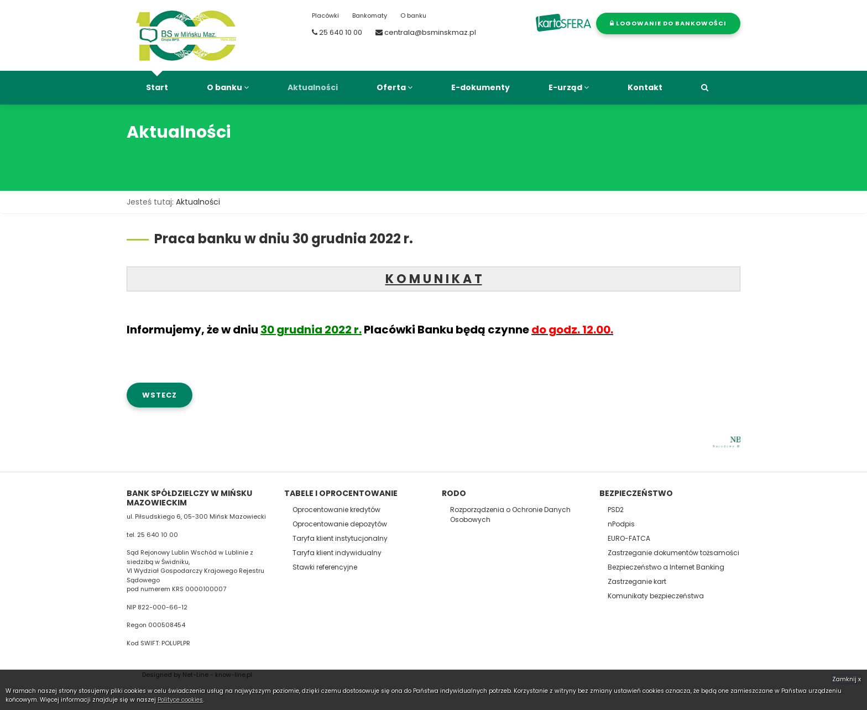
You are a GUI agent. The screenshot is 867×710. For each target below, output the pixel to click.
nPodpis (621, 524)
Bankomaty (369, 15)
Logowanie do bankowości (668, 23)
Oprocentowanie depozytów (340, 524)
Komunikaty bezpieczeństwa (656, 596)
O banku (413, 15)
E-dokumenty (480, 87)
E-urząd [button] (569, 87)
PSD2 (616, 509)
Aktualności (313, 87)
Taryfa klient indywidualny (337, 552)
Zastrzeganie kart (637, 581)
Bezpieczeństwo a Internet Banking (666, 567)
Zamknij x (846, 679)
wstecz (159, 395)
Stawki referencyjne (325, 567)
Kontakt (645, 87)
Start (157, 87)
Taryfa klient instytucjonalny (340, 538)
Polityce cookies (180, 700)
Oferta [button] (394, 87)
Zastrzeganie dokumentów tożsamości (673, 552)
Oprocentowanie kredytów (336, 509)
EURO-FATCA (629, 538)
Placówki (325, 15)
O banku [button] (228, 87)
